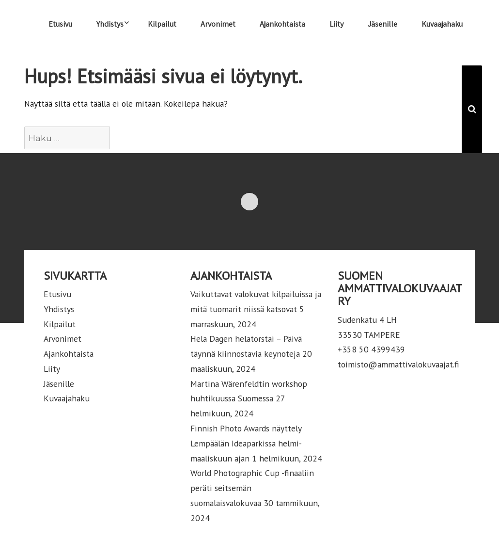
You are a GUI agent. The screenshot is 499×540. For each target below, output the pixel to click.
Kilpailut (162, 24)
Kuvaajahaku (442, 24)
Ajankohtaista (282, 24)
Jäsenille (382, 24)
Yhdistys (110, 24)
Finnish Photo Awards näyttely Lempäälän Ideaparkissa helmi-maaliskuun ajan (246, 443)
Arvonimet (218, 24)
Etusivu (60, 24)
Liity (336, 24)
